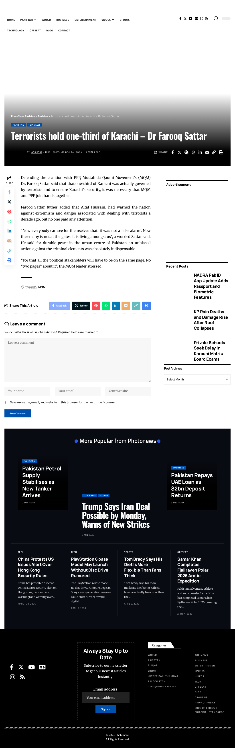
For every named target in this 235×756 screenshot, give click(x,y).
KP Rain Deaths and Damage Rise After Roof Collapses (211, 317)
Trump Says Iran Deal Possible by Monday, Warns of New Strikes (116, 522)
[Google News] (196, 18)
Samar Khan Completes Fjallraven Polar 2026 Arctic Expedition (193, 577)
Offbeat (182, 558)
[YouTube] (191, 18)
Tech (21, 558)
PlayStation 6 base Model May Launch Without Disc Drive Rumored (89, 574)
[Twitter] (185, 18)
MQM (43, 288)
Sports (128, 558)
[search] (216, 18)
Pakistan (19, 125)
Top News (37, 125)
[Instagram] (201, 18)
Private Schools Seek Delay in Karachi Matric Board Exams (209, 348)
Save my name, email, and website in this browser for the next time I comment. (64, 408)
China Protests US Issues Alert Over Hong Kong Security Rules (36, 574)
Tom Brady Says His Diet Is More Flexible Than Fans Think (143, 574)
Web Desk (38, 153)
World (103, 502)
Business (178, 474)
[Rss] (206, 18)
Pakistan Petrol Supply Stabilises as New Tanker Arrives (41, 488)
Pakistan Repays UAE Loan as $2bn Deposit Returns (192, 491)
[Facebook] (180, 18)
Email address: (106, 702)
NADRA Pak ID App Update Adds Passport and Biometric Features (211, 283)
